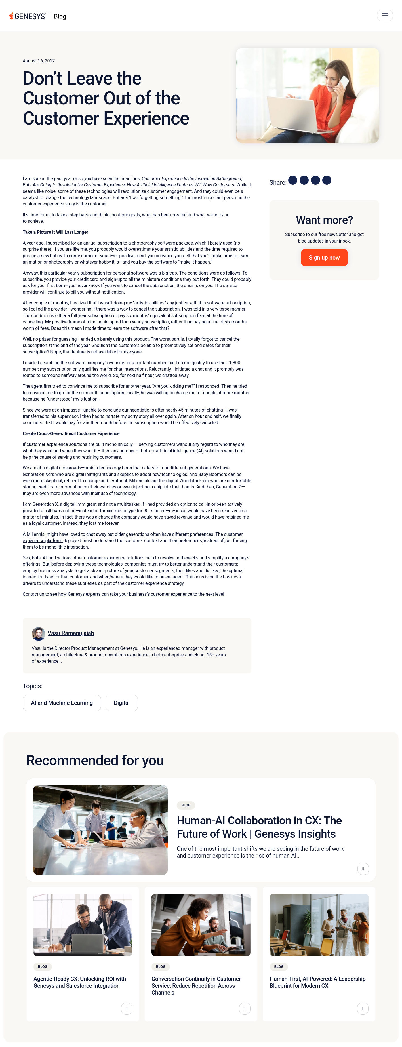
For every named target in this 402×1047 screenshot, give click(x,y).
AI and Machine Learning (62, 703)
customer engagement (169, 191)
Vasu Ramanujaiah (71, 633)
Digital (122, 703)
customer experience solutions (56, 444)
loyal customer (46, 523)
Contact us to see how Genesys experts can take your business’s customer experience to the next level (124, 594)
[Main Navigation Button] (385, 15)
